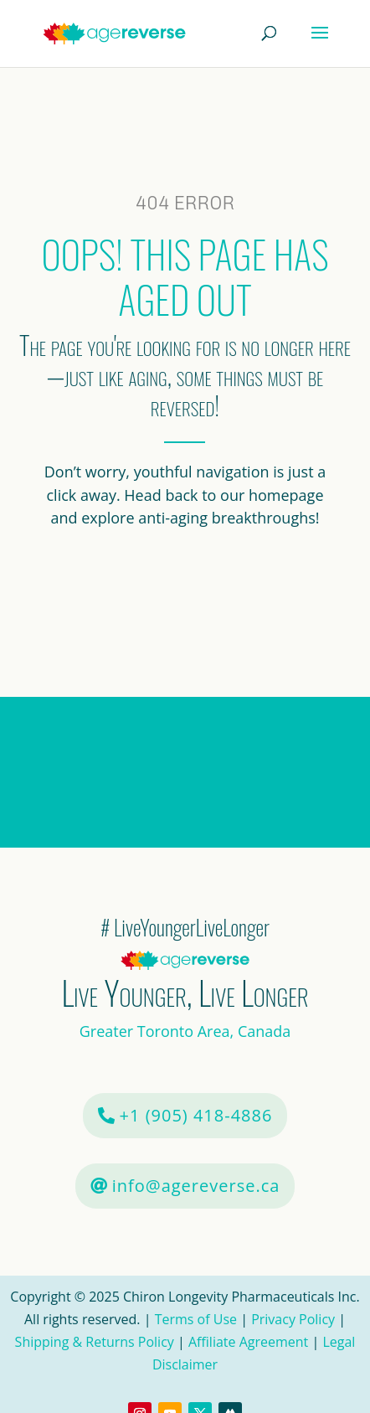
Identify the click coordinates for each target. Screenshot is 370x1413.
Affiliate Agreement (248, 1342)
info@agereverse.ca (196, 1185)
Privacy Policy (293, 1319)
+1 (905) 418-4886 (196, 1115)
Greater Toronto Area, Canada (185, 1031)
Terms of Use (198, 1319)
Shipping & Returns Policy (94, 1342)
